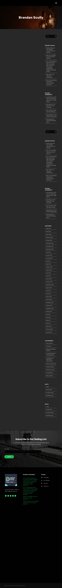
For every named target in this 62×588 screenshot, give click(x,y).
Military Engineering (51, 364)
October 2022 (49, 281)
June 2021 (48, 317)
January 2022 (49, 299)
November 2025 (50, 246)
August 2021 (49, 311)
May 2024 (48, 264)
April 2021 (48, 323)
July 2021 (48, 314)
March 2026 (49, 234)
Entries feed (49, 389)
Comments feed (49, 392)
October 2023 (49, 267)
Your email (31, 451)
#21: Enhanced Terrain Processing (50, 106)
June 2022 (48, 290)
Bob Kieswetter (49, 119)
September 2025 (50, 249)
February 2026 (49, 237)
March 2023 (49, 279)
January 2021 (49, 332)
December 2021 (49, 302)
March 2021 (49, 326)
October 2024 (49, 258)
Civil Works (48, 346)
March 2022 (49, 296)
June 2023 (48, 273)
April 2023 (48, 276)
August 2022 (49, 287)
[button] (56, 3)
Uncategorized (49, 372)
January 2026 (49, 240)
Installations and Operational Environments (50, 359)
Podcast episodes (50, 366)
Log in (47, 386)
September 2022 (50, 284)
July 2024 (48, 261)
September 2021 (50, 308)
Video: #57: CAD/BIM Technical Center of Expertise (51, 57)
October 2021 (49, 305)
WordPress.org (49, 395)
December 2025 (49, 243)
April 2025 (48, 252)
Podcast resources (50, 369)
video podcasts (49, 375)
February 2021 (49, 329)
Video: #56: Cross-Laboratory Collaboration (50, 76)
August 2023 (49, 270)
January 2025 (49, 255)
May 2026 (48, 228)
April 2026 (48, 231)
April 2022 (48, 293)
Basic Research (49, 343)
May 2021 (48, 320)
